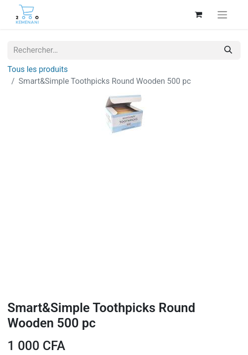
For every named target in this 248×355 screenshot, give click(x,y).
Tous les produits (37, 69)
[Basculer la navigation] (222, 14)
